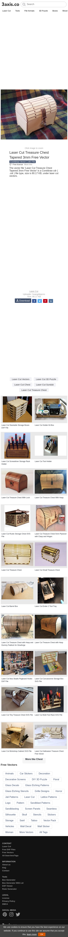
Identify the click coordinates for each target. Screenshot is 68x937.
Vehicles (9, 826)
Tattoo (34, 820)
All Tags (43, 832)
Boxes (55, 11)
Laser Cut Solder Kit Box (44, 425)
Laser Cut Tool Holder (43, 461)
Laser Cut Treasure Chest (34, 390)
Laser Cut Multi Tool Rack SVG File (48, 715)
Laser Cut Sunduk (45, 384)
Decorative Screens (15, 779)
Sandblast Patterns (40, 803)
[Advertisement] (34, 48)
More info (28, 164)
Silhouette (10, 814)
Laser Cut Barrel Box (9, 606)
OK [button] (41, 934)
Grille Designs (42, 791)
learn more (32, 934)
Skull (24, 814)
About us (6, 865)
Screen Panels (32, 809)
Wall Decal (25, 826)
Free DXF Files (8, 849)
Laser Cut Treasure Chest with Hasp (49, 642)
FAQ (4, 868)
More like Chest (34, 759)
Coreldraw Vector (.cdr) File (22, 162)
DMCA (5, 904)
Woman (9, 832)
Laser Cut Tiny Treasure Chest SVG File (17, 715)
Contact (5, 871)
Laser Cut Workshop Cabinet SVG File (16, 751)
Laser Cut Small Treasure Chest (47, 570)
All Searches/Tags (10, 855)
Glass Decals (12, 785)
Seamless (51, 809)
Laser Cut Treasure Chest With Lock (15, 498)
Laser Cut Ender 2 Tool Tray (46, 606)
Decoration (44, 773)
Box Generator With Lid (12, 883)
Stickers (51, 814)
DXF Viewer (7, 886)
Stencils (37, 814)
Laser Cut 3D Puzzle (46, 379)
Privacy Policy (8, 901)
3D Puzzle (43, 11)
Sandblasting (12, 809)
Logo (8, 803)
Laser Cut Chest (22, 384)
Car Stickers (26, 773)
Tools (17, 11)
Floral (56, 779)
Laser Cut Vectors (20, 379)
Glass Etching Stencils (17, 791)
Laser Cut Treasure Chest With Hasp (49, 498)
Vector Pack (49, 820)
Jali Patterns (11, 797)
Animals (9, 773)
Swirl (22, 820)
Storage (9, 820)
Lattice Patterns (49, 797)
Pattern (20, 803)
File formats (29, 11)
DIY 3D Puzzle (39, 779)
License (5, 898)
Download (23, 300)
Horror (59, 791)
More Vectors (26, 832)
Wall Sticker (43, 826)
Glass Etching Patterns (37, 785)
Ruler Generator (9, 889)
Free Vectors (8, 852)
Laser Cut (6, 11)
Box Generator (8, 880)
